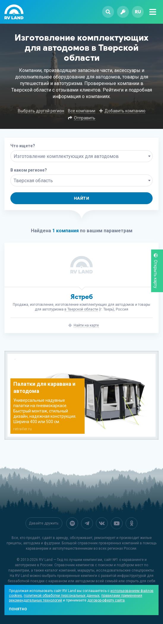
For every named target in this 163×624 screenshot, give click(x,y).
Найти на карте (86, 325)
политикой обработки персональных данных (61, 595)
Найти (81, 198)
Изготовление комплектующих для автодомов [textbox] (66, 156)
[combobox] (81, 156)
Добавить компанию (125, 110)
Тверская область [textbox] (33, 180)
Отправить (84, 118)
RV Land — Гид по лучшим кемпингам (70, 560)
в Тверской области (81, 309)
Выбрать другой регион (41, 110)
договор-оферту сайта (106, 600)
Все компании (81, 110)
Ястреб (81, 297)
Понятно (18, 609)
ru (138, 12)
